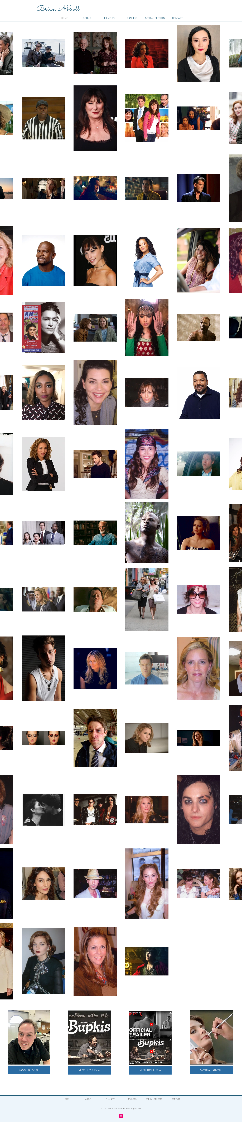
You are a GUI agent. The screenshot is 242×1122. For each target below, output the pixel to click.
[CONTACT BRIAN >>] (211, 1070)
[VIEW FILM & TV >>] (89, 1070)
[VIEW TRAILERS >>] (150, 1070)
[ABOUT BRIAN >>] (29, 1070)
